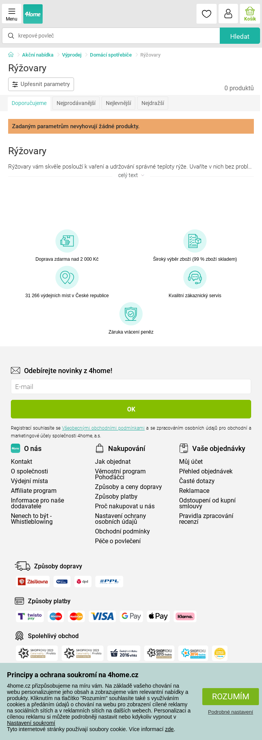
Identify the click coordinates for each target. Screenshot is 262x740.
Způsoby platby (116, 496)
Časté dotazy (197, 481)
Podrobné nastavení (230, 712)
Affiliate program (34, 491)
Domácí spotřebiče (111, 55)
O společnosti (29, 471)
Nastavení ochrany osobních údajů (120, 519)
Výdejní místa (29, 481)
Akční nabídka (37, 55)
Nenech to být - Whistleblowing (32, 519)
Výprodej (71, 55)
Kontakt (21, 462)
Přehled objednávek (206, 471)
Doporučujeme (29, 103)
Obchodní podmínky (122, 531)
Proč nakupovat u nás (125, 506)
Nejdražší (152, 103)
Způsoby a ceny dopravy (128, 487)
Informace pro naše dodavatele (37, 503)
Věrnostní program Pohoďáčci (120, 474)
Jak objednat (113, 462)
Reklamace (194, 491)
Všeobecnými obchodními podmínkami (103, 428)
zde (169, 729)
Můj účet (191, 462)
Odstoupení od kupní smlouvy (207, 503)
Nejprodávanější (76, 103)
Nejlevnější (118, 103)
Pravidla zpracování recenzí (206, 519)
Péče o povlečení (118, 541)
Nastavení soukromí (31, 723)
